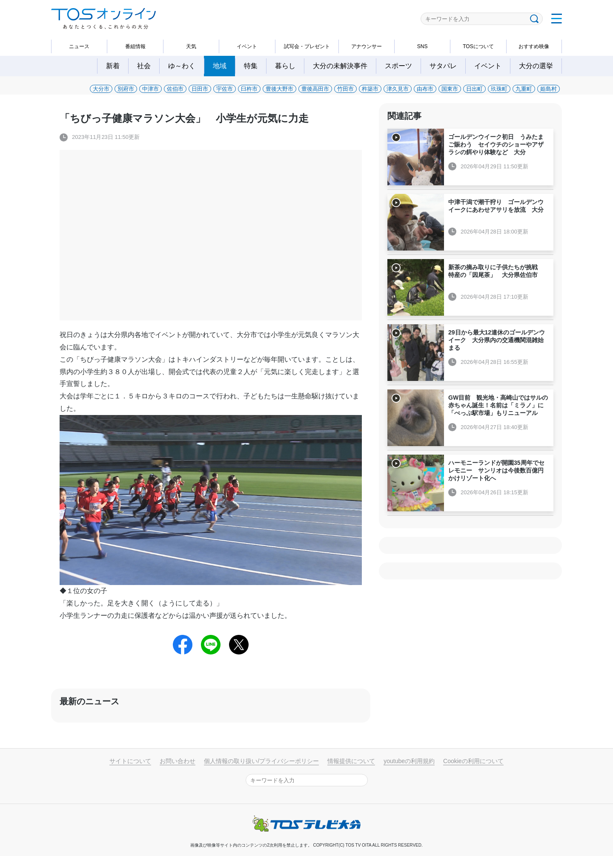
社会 (144, 65)
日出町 (474, 89)
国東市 (449, 89)
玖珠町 (499, 89)
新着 (113, 65)
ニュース (79, 46)
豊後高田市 (315, 89)
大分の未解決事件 (340, 65)
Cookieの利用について (473, 761)
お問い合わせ (177, 761)
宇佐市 (224, 89)
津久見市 (398, 89)
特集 (251, 65)
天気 (191, 46)
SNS (422, 46)
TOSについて (478, 46)
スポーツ (398, 65)
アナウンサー (366, 46)
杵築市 (370, 89)
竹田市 (345, 89)
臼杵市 (249, 89)
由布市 (425, 89)
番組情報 (135, 46)
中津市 (150, 89)
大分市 (101, 89)
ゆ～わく (181, 65)
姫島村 (548, 89)
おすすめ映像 (533, 46)
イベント (247, 46)
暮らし (285, 65)
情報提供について (351, 761)
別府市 (125, 89)
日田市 (200, 89)
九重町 (524, 89)
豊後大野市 (279, 89)
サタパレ (443, 65)
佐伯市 (175, 89)
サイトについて (130, 761)
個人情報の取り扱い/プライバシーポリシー (261, 761)
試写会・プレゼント (307, 46)
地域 (219, 65)
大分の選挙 (536, 65)
